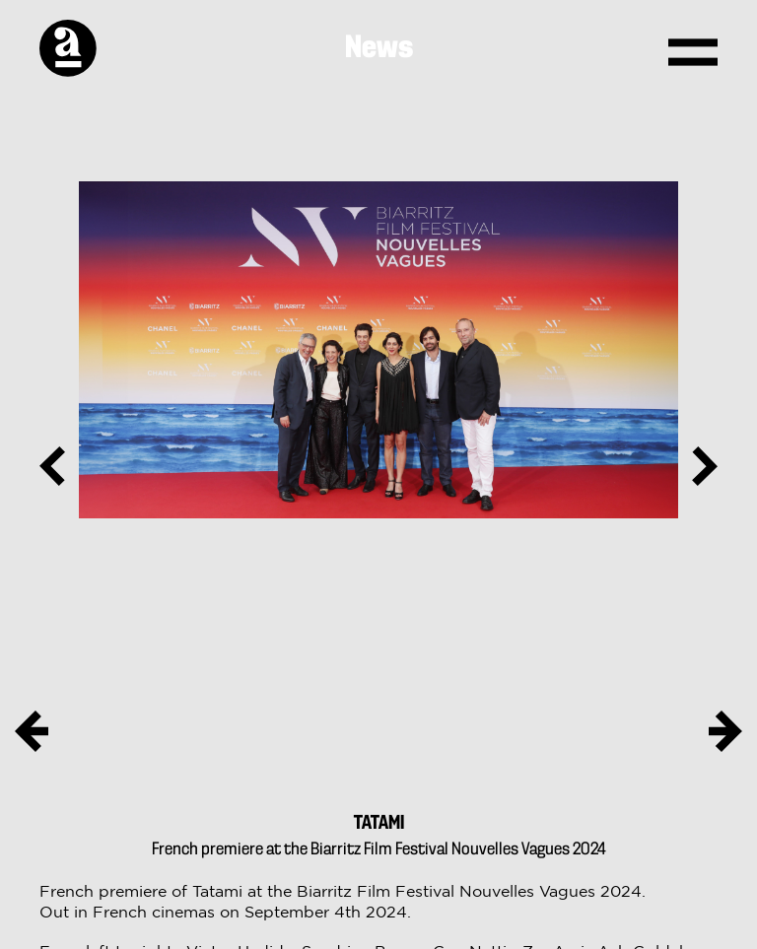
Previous (59, 466)
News (379, 48)
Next (698, 466)
